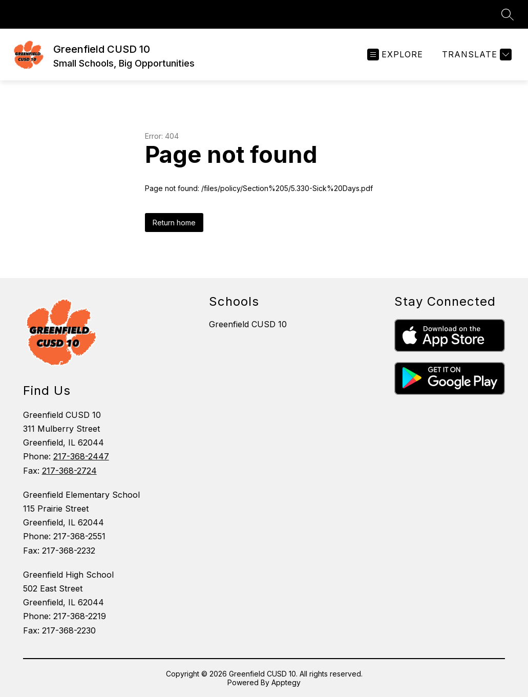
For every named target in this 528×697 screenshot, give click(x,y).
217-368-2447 (81, 456)
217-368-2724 (69, 471)
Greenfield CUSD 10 (248, 324)
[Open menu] (395, 54)
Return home (174, 222)
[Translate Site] (475, 54)
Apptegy (286, 682)
